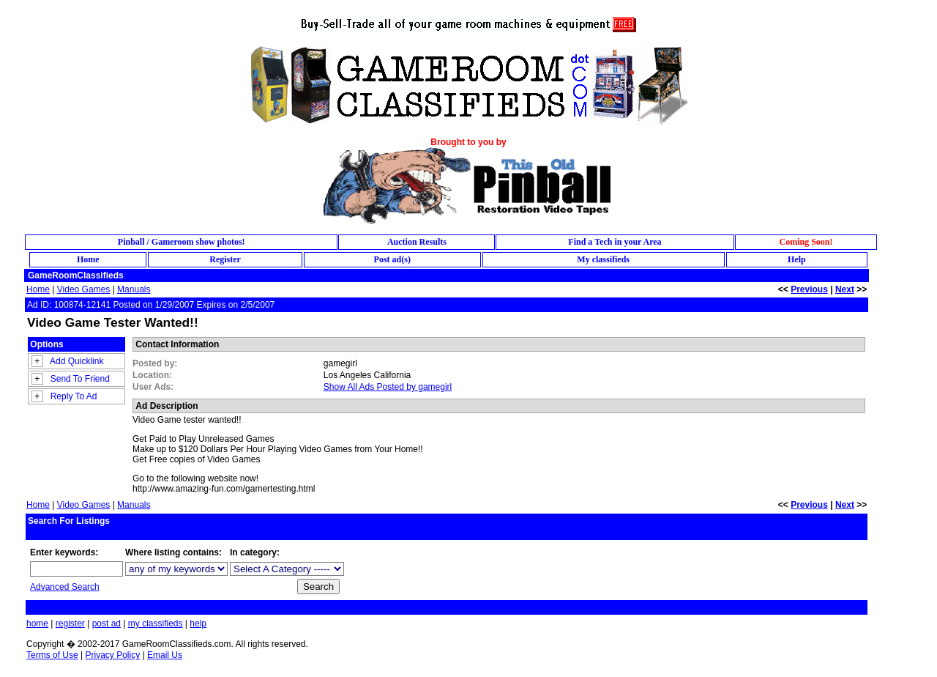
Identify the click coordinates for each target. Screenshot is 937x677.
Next (844, 289)
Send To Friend (80, 379)
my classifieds (155, 623)
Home (38, 289)
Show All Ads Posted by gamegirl (388, 387)
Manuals (133, 289)
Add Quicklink (76, 361)
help (198, 623)
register (70, 623)
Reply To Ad (74, 396)
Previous (809, 289)
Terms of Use (52, 655)
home (37, 623)
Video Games (84, 289)
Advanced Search (65, 587)
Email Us (164, 655)
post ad (106, 623)
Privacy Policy (112, 655)
